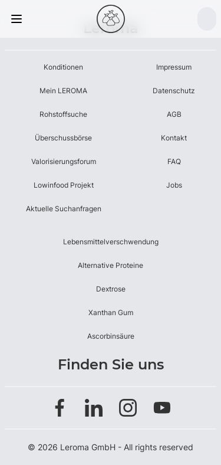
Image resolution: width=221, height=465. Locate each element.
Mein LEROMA (63, 90)
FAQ (174, 161)
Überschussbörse (63, 137)
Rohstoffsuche (63, 114)
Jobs (174, 185)
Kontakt (174, 137)
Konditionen (63, 67)
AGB (174, 114)
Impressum (174, 67)
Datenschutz (174, 90)
